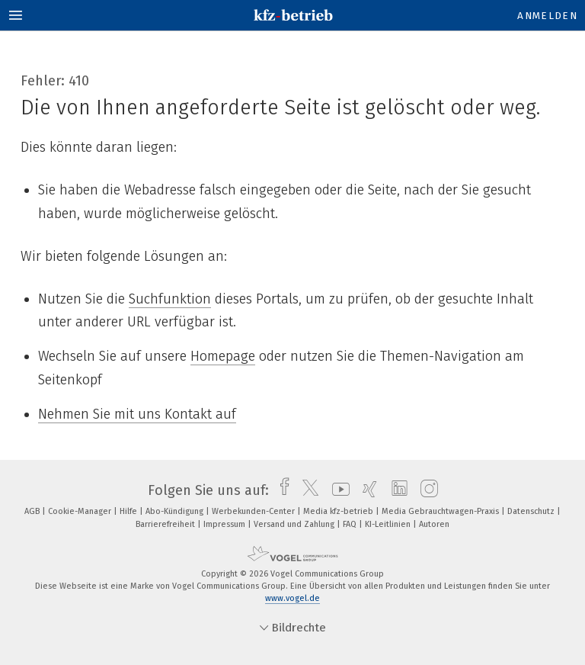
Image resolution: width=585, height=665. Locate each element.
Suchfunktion (170, 299)
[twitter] (306, 490)
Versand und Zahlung (295, 524)
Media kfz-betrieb (339, 511)
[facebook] (281, 490)
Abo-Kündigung (175, 511)
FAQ (351, 524)
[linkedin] (395, 490)
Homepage (222, 356)
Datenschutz (532, 511)
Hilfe (129, 511)
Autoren (434, 524)
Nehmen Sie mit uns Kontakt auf (137, 414)
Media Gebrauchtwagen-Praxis (441, 511)
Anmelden (547, 15)
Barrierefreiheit (166, 524)
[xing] (366, 490)
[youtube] (337, 490)
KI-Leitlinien (389, 524)
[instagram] (425, 490)
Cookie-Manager (80, 511)
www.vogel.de (292, 598)
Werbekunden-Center (254, 511)
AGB (33, 511)
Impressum (225, 524)
